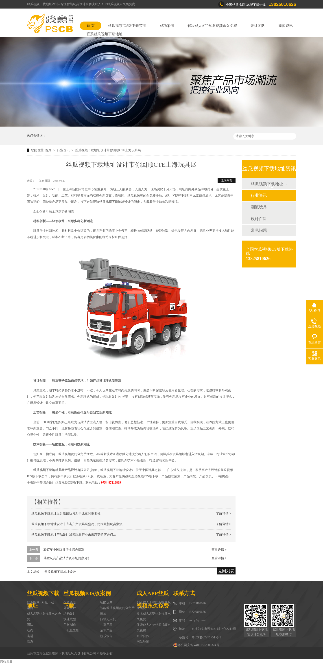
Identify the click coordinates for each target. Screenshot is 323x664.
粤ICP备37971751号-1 (206, 637)
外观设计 (69, 608)
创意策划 (69, 602)
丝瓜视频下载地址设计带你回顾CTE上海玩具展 (108, 150)
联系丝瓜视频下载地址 (104, 34)
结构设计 (69, 613)
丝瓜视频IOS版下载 (40, 602)
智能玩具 (106, 602)
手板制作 (69, 625)
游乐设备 (106, 636)
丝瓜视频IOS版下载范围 (127, 26)
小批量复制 (71, 630)
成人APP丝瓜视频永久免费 (44, 616)
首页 (48, 150)
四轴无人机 (108, 619)
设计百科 (259, 219)
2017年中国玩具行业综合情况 (64, 549)
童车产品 (106, 630)
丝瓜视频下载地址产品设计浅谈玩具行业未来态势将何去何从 (73, 534)
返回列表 (226, 180)
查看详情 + (219, 549)
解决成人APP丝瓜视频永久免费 (212, 26)
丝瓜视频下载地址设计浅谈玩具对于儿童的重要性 (65, 513)
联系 (30, 641)
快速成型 (69, 619)
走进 (30, 636)
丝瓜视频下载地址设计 (60, 572)
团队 (30, 625)
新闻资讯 (285, 26)
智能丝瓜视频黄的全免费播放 (117, 610)
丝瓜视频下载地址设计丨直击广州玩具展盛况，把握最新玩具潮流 (76, 524)
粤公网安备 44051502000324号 (196, 645)
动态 (30, 630)
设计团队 (258, 26)
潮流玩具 (259, 207)
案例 (30, 608)
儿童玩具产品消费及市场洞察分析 (67, 558)
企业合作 (143, 636)
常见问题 (259, 230)
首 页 (91, 26)
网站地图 (143, 641)
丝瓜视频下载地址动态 (269, 184)
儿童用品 (106, 625)
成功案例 (167, 26)
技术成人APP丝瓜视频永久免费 (154, 616)
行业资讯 (63, 150)
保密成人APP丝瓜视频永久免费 (154, 627)
